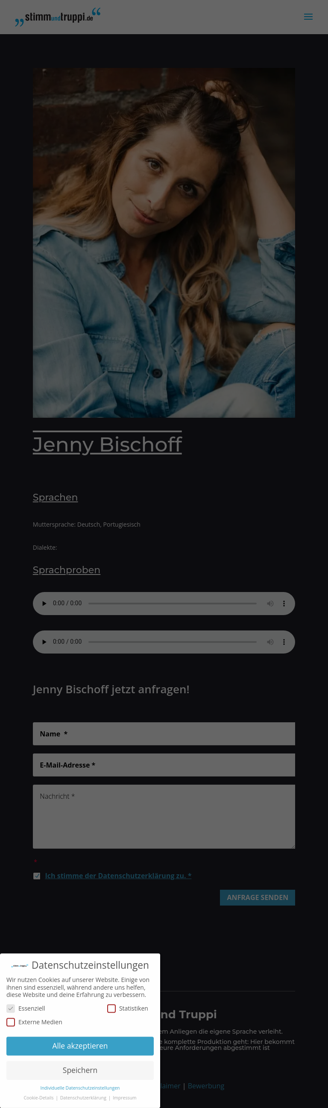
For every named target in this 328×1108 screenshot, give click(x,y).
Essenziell (25, 1011)
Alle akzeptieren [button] (80, 1048)
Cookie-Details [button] (39, 1100)
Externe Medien (34, 1024)
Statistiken (127, 1011)
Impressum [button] (124, 1100)
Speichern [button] (80, 1072)
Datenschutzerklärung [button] (84, 1100)
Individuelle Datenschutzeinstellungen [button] (80, 1090)
